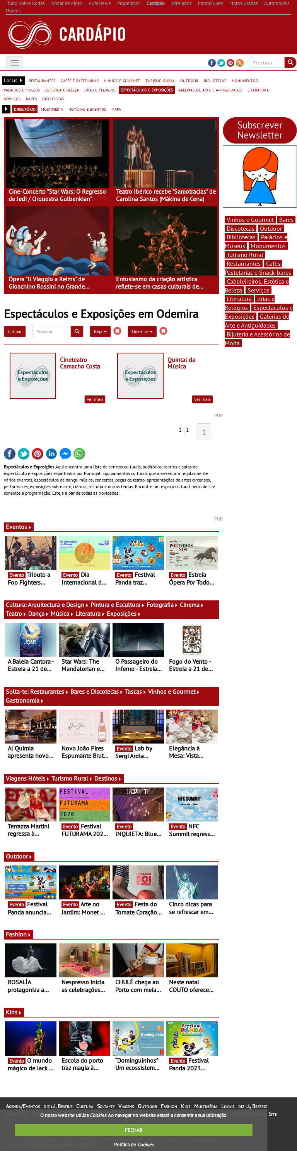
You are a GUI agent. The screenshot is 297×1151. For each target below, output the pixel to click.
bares (31, 98)
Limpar (15, 331)
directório (25, 108)
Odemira (142, 331)
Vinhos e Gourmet (174, 691)
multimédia (52, 108)
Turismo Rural (72, 778)
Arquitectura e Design (58, 604)
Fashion (18, 934)
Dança (38, 613)
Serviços (259, 290)
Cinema (192, 604)
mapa (116, 108)
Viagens (126, 1106)
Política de (134, 1144)
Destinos (108, 778)
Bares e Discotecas (96, 691)
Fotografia (162, 604)
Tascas (136, 691)
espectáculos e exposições (147, 89)
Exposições (124, 613)
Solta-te (105, 1106)
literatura (258, 89)
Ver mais (95, 399)
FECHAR (134, 1130)
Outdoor (19, 856)
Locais (227, 1106)
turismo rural (160, 80)
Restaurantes (49, 691)
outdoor (189, 80)
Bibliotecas (241, 237)
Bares (286, 219)
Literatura (90, 613)
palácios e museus (22, 89)
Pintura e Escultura (117, 604)
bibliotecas (215, 80)
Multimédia (205, 1106)
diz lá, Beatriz (58, 1106)
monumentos (245, 80)
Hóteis (39, 778)
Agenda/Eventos (23, 1106)
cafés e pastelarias (80, 80)
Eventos (19, 527)
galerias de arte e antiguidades (210, 89)
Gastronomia (25, 700)
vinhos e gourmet (122, 80)
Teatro (16, 613)
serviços (12, 98)
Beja (100, 331)
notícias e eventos (87, 108)
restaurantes (42, 80)
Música (62, 613)
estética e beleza (62, 89)
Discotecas (240, 228)
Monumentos (268, 246)
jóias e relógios (99, 89)
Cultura (84, 1106)
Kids (14, 1012)
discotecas (53, 98)
